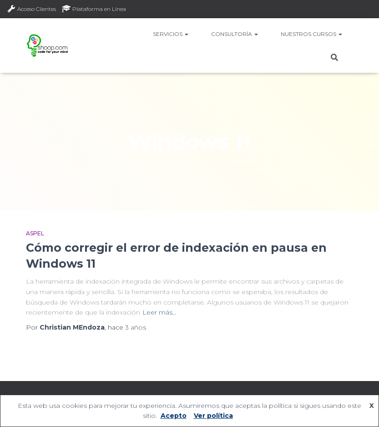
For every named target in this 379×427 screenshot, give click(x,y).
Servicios (170, 33)
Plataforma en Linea (94, 8)
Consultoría (234, 33)
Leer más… (159, 312)
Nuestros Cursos (311, 33)
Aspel (35, 233)
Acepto (174, 416)
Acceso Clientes (31, 8)
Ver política (213, 416)
